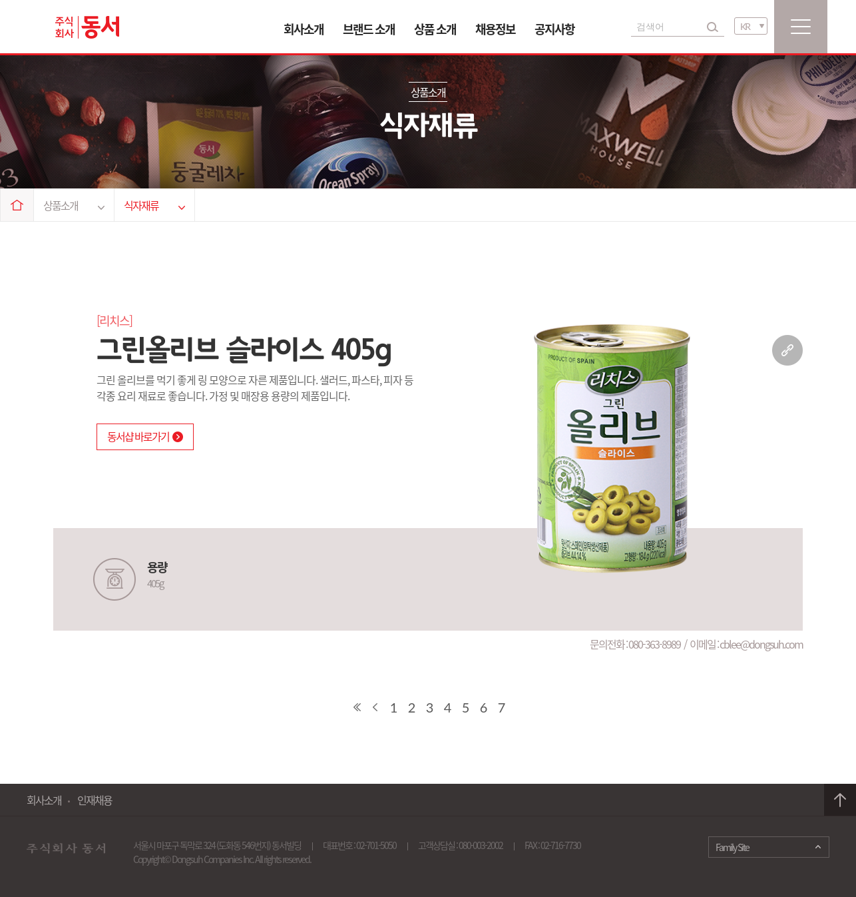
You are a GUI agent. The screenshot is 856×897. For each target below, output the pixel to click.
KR (744, 26)
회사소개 (303, 29)
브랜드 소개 (369, 29)
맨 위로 (840, 800)
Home (17, 204)
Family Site (732, 847)
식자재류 (154, 205)
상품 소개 (435, 29)
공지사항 (554, 29)
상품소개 (74, 205)
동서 (87, 27)
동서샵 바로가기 (145, 436)
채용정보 (495, 29)
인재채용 (94, 800)
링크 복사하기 (787, 350)
